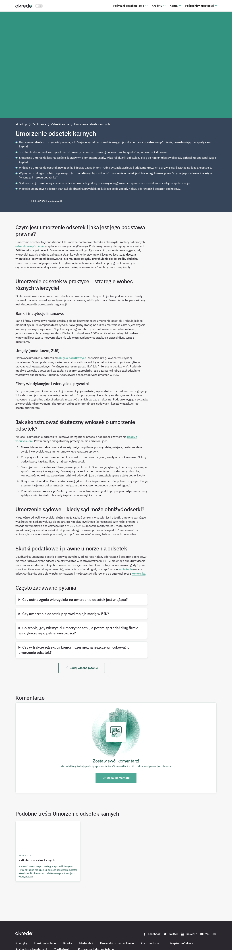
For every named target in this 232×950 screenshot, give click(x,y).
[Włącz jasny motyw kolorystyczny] (39, 6)
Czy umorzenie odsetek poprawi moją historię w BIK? (65, 613)
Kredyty (157, 5)
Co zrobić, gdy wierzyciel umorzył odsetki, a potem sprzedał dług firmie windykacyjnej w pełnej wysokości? (78, 630)
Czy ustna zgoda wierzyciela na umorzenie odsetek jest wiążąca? (75, 599)
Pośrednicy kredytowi (199, 5)
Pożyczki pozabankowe (128, 5)
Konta (174, 5)
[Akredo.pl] (23, 5)
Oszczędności (151, 943)
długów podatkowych (72, 357)
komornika (139, 573)
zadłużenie (125, 569)
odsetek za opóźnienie (29, 246)
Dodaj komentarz (116, 778)
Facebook (152, 934)
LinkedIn (189, 934)
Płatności (86, 943)
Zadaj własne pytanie (81, 668)
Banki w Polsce (45, 943)
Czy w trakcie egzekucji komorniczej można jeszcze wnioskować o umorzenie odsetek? (73, 649)
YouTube (208, 934)
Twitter (170, 934)
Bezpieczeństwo (180, 943)
